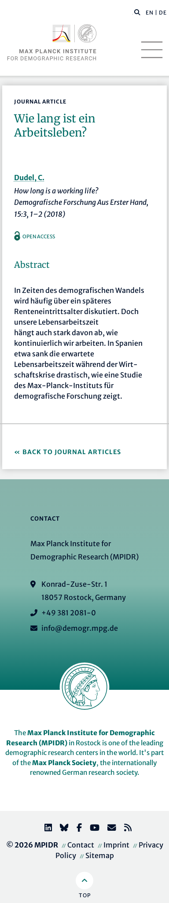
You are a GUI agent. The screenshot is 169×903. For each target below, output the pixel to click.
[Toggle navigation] (152, 50)
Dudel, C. (29, 177)
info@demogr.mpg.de (79, 628)
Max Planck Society (64, 763)
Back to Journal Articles (71, 452)
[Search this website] (132, 12)
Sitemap (99, 855)
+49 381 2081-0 (68, 612)
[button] (137, 11)
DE (163, 12)
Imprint (116, 844)
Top (85, 895)
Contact (80, 844)
